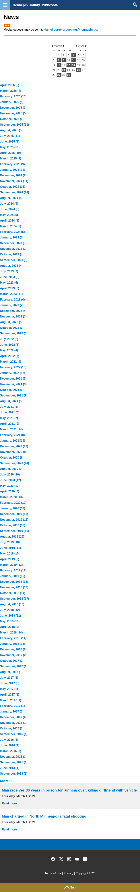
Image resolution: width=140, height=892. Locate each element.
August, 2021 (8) (11, 401)
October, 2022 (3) (12, 327)
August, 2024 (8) (11, 198)
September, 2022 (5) (13, 333)
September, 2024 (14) (14, 192)
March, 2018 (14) (11, 632)
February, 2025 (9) (12, 164)
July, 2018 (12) (10, 609)
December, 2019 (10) (14, 514)
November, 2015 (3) (13, 756)
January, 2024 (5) (12, 237)
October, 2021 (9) (12, 389)
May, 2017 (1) (9, 688)
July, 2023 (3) (9, 271)
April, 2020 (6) (9, 491)
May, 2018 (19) (10, 621)
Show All (6, 780)
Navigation (5, 5)
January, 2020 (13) (12, 508)
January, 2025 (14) (12, 169)
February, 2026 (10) (13, 96)
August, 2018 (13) (12, 604)
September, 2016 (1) (13, 734)
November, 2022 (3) (13, 316)
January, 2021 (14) (12, 440)
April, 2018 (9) (9, 626)
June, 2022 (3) (9, 344)
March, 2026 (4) (10, 90)
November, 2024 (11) (14, 181)
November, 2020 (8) (13, 451)
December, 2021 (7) (13, 378)
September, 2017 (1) (13, 666)
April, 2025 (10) (10, 152)
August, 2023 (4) (11, 265)
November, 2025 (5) (13, 113)
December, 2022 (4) (13, 310)
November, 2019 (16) (14, 519)
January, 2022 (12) (12, 372)
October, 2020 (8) (12, 457)
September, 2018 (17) (14, 598)
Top (72, 887)
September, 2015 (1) (13, 762)
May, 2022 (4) (9, 350)
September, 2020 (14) (14, 463)
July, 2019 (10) (10, 542)
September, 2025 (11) (14, 124)
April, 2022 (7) (9, 356)
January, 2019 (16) (12, 576)
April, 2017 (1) (9, 694)
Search (135, 4)
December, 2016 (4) (13, 717)
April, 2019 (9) (9, 559)
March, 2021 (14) (11, 429)
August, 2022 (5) (11, 322)
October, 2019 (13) (12, 525)
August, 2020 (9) (11, 468)
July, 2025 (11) (10, 135)
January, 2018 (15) (12, 643)
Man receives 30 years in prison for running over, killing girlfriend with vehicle (69, 790)
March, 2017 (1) (10, 700)
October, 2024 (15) (12, 186)
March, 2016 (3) (10, 751)
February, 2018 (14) (13, 638)
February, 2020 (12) (13, 502)
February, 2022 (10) (13, 367)
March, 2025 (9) (10, 158)
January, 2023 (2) (12, 305)
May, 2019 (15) (10, 553)
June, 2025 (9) (9, 141)
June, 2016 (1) (9, 745)
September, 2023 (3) (13, 260)
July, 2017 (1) (9, 677)
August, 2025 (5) (11, 130)
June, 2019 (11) (10, 547)
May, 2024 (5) (9, 214)
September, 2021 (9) (13, 395)
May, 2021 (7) (9, 418)
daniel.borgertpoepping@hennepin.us (70, 29)
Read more (9, 803)
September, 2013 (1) (13, 773)
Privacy (68, 873)
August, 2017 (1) (11, 672)
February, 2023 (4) (12, 299)
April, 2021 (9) (9, 423)
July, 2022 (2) (9, 339)
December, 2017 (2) (13, 649)
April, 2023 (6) (9, 288)
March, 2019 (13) (11, 564)
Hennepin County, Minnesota (35, 5)
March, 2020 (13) (11, 497)
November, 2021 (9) (13, 384)
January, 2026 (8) (12, 102)
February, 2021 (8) (12, 435)
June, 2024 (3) (9, 209)
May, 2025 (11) (10, 147)
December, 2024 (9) (13, 175)
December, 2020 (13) (14, 446)
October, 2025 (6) (12, 119)
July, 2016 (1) (9, 739)
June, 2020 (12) (10, 480)
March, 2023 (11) (11, 293)
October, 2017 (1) (12, 660)
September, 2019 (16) (14, 530)
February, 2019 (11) (13, 570)
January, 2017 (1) (12, 711)
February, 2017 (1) (12, 705)
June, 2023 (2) (9, 277)
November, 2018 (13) (14, 587)
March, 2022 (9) (10, 361)
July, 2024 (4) (9, 203)
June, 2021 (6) (9, 412)
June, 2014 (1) (9, 767)
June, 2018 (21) (10, 615)
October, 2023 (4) (12, 254)
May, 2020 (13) (10, 485)
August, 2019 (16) (12, 536)
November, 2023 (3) (13, 248)
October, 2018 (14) (12, 593)
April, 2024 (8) (9, 220)
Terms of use (53, 873)
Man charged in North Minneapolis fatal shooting (44, 816)
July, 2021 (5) (9, 406)
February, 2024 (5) (12, 231)
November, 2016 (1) (13, 722)
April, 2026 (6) (9, 85)
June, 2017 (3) (9, 683)
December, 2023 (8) (13, 243)
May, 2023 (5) (9, 282)
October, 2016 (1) (12, 728)
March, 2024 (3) (10, 226)
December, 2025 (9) (13, 107)
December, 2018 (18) (14, 581)
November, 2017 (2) (13, 655)
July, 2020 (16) (10, 474)
